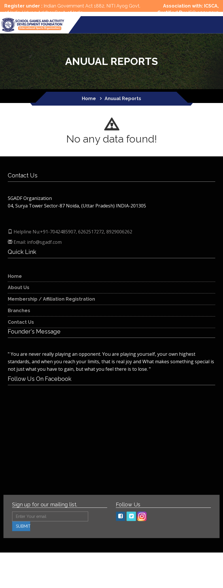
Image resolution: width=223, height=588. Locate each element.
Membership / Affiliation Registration (51, 299)
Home (15, 276)
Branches (19, 310)
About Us (18, 287)
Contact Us (21, 322)
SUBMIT (23, 526)
